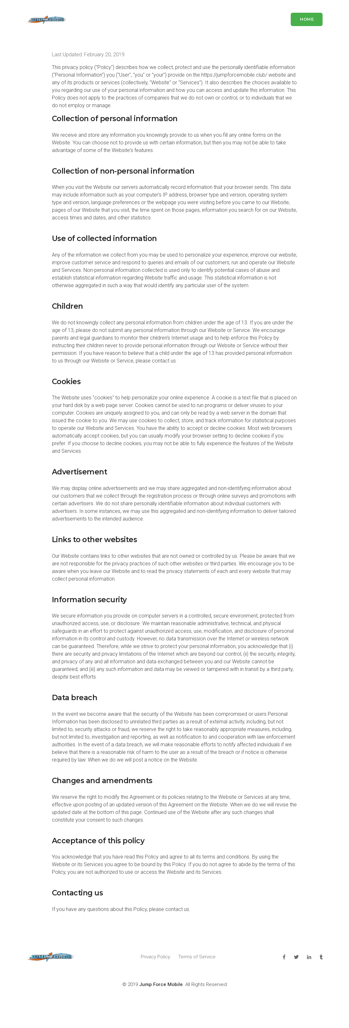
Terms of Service (197, 957)
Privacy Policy (155, 957)
